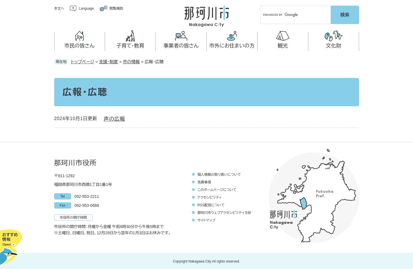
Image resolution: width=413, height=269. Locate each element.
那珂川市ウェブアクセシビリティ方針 (225, 212)
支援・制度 (108, 60)
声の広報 (114, 118)
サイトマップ (206, 220)
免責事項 (204, 181)
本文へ (59, 8)
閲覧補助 (116, 8)
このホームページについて (217, 189)
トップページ (82, 60)
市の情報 (131, 60)
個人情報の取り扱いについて (219, 174)
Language (86, 8)
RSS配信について (211, 204)
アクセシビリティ (210, 197)
